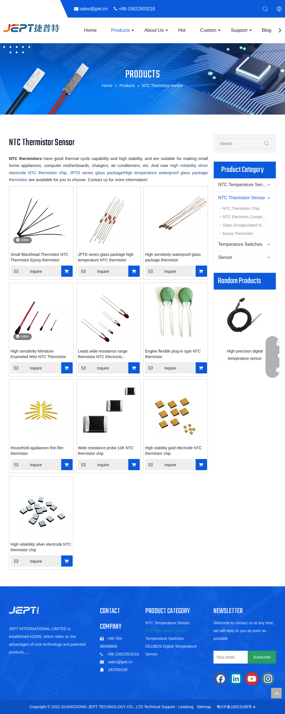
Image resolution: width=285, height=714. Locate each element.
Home (90, 30)
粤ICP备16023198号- (235, 707)
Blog (266, 30)
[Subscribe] (262, 657)
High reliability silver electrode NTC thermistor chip (41, 547)
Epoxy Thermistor (238, 233)
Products (120, 30)
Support (239, 30)
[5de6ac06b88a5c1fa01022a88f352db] (34, 610)
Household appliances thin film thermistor (37, 451)
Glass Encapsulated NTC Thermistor (249, 225)
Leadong (186, 707)
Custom (208, 30)
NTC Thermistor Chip (241, 208)
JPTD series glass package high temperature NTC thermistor (106, 257)
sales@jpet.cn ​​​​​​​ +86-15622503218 (120, 8)
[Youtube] (252, 678)
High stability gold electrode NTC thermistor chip (173, 451)
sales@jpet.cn (120, 662)
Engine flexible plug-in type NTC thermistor (173, 354)
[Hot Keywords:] (267, 144)
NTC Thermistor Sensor (241, 197)
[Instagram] (268, 678)
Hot (181, 30)
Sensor (225, 257)
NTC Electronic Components (247, 217)
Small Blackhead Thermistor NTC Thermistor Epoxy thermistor (39, 257)
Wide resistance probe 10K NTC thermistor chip (106, 451)
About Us (154, 30)
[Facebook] (220, 678)
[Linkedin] (236, 678)
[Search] (240, 144)
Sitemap (204, 707)
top (276, 693)
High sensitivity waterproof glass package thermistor (173, 257)
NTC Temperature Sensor (243, 184)
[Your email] (229, 657)
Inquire (26, 271)
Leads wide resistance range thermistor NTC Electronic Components (102, 354)
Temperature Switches (240, 244)
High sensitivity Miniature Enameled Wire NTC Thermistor (38, 354)
